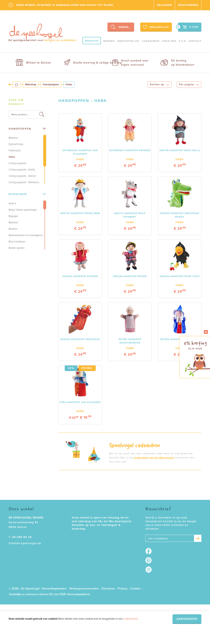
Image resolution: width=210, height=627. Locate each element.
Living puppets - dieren (22, 176)
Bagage (13, 216)
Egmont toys (16, 144)
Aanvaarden (187, 619)
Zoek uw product (16, 102)
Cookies (135, 588)
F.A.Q (182, 41)
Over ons (169, 41)
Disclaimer (108, 588)
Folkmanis (15, 150)
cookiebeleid (130, 618)
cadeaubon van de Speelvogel (153, 457)
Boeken (13, 229)
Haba (12, 157)
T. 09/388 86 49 (20, 537)
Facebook (149, 551)
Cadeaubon (151, 41)
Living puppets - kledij (22, 169)
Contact (194, 41)
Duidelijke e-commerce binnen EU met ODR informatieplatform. (50, 594)
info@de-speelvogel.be (25, 543)
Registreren (188, 5)
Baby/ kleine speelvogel (23, 209)
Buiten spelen (16, 248)
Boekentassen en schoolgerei (26, 235)
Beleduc (13, 137)
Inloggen (164, 5)
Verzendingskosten (54, 588)
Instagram (149, 569)
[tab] (27, 102)
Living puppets (17, 163)
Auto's (12, 203)
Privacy (122, 588)
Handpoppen (51, 84)
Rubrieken (27, 194)
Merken (109, 41)
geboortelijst (128, 41)
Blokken (13, 222)
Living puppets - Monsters (24, 182)
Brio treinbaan (17, 241)
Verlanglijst (155, 27)
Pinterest (149, 560)
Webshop (91, 40)
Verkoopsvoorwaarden (84, 588)
